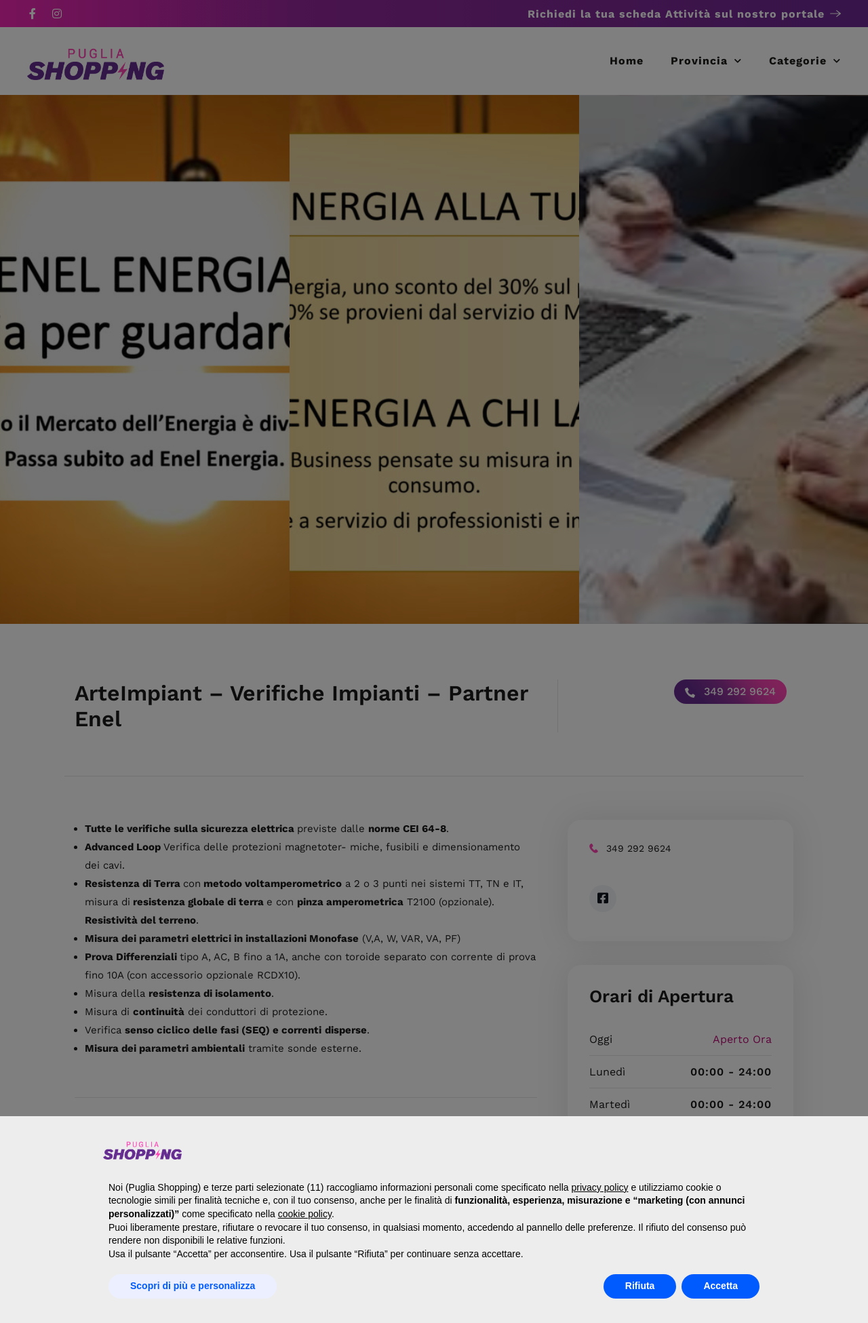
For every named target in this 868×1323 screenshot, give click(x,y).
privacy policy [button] (599, 1187)
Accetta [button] (720, 1285)
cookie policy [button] (305, 1213)
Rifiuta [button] (640, 1285)
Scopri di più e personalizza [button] (192, 1285)
